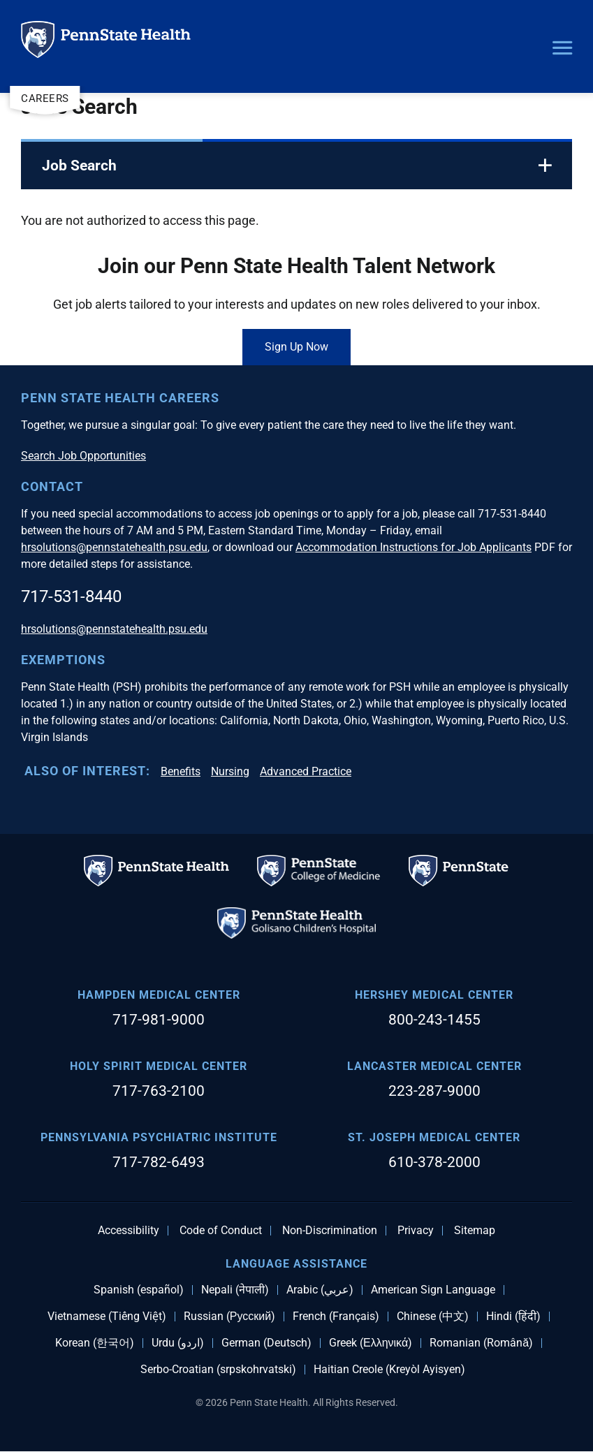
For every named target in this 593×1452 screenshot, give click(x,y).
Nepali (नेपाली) (235, 1290)
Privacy (415, 1230)
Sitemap (474, 1230)
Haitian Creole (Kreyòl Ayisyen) (389, 1369)
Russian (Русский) (229, 1316)
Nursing (230, 771)
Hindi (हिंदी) (513, 1316)
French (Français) (336, 1316)
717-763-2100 (158, 1091)
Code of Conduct (221, 1230)
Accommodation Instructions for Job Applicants (413, 547)
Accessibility (128, 1230)
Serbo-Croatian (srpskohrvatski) (218, 1369)
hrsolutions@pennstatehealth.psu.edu (114, 547)
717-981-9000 (158, 1019)
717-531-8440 (71, 596)
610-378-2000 (434, 1162)
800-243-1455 (434, 1019)
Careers (45, 98)
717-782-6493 (158, 1162)
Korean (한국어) (94, 1343)
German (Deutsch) (266, 1343)
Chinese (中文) (433, 1316)
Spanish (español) (139, 1290)
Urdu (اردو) (178, 1343)
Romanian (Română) (481, 1343)
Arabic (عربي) (319, 1290)
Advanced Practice (305, 771)
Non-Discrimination (329, 1230)
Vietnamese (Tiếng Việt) (106, 1316)
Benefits (180, 771)
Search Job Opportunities (83, 455)
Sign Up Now (296, 346)
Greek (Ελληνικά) (370, 1343)
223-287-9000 (434, 1091)
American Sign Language (433, 1290)
